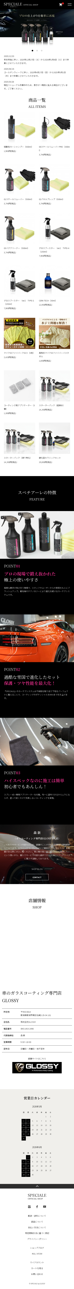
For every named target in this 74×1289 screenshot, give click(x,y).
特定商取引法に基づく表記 (37, 1233)
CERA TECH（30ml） (48, 300)
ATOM (39, 1253)
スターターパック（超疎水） (52, 405)
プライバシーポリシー (37, 1238)
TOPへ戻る (37, 1186)
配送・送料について (37, 1215)
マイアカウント (37, 1262)
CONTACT (37, 877)
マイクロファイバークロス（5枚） (19, 352)
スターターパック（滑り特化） (18, 457)
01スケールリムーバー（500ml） (18, 199)
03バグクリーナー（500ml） (16, 248)
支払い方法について (37, 1227)
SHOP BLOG (37, 869)
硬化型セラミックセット (50, 457)
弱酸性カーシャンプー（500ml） (18, 146)
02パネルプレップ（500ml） (51, 199)
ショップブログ (37, 1247)
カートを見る (37, 1268)
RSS (33, 1253)
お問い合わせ (37, 1274)
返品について (37, 1221)
